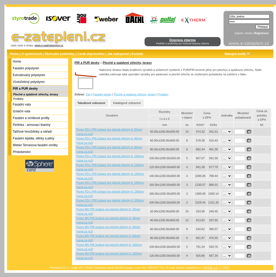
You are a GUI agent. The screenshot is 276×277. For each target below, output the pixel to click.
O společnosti (31, 54)
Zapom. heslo (243, 33)
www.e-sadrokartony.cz (49, 45)
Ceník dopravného (91, 54)
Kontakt (137, 54)
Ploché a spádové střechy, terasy (35, 94)
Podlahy (18, 98)
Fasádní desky (102, 94)
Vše (88, 94)
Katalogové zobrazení (127, 102)
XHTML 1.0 (210, 267)
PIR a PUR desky (87, 63)
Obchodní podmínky (59, 54)
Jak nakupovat (118, 54)
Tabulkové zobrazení (91, 102)
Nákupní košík (235, 54)
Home (14, 54)
